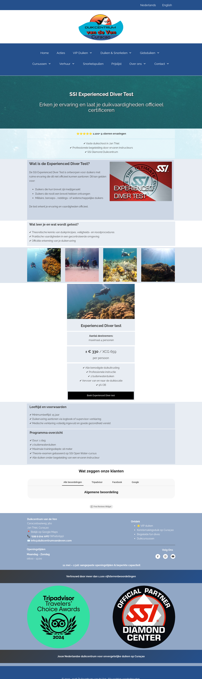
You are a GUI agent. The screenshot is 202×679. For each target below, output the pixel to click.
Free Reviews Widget (100, 506)
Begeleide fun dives (148, 534)
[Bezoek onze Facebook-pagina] (157, 556)
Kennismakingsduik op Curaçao (155, 530)
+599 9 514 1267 (40, 536)
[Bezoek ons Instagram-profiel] (165, 556)
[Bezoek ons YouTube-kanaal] (173, 556)
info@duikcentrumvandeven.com (51, 540)
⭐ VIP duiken (145, 525)
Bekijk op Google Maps (44, 531)
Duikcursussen (145, 538)
